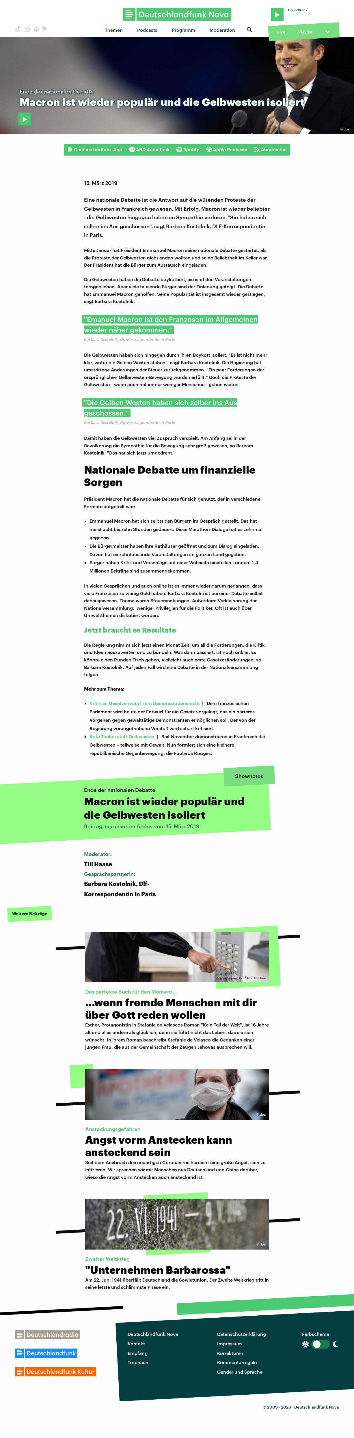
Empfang (138, 1353)
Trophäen (138, 1362)
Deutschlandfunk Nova (153, 1334)
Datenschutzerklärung (241, 1334)
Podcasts (147, 30)
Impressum (229, 1343)
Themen (114, 30)
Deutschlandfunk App (94, 149)
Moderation (222, 30)
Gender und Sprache (239, 1372)
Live (281, 31)
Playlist (305, 31)
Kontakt (136, 1343)
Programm (183, 30)
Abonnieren (270, 149)
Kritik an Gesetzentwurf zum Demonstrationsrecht (145, 703)
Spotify (187, 149)
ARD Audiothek (149, 149)
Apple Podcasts (226, 149)
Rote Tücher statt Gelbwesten (122, 736)
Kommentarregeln (237, 1362)
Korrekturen (230, 1353)
